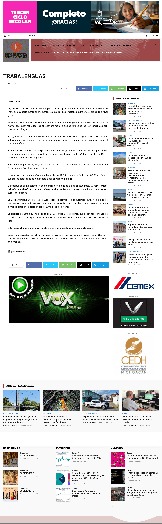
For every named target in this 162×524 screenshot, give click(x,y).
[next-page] (9, 498)
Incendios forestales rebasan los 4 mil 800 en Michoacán (140, 152)
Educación (131, 164)
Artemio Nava (19, 252)
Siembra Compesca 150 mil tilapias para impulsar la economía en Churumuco (139, 187)
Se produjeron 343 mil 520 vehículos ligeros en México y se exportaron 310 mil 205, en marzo (87, 465)
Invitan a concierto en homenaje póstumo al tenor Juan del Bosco (142, 464)
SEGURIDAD (131, 103)
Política (130, 197)
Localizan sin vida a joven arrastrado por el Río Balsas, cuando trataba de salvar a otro (140, 248)
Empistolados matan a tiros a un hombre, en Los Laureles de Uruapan (140, 123)
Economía (75, 443)
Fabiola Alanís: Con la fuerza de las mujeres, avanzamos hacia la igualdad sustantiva (140, 202)
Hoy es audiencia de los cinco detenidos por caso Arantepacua (140, 217)
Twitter (141, 519)
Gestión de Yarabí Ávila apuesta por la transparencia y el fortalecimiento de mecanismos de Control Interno (140, 171)
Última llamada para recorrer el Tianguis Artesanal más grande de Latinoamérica (142, 482)
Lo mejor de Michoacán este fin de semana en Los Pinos (140, 231)
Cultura (129, 443)
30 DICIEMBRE (26, 463)
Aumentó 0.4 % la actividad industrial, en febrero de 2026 (85, 447)
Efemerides (24, 443)
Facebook (125, 519)
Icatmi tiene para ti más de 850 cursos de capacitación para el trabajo (139, 138)
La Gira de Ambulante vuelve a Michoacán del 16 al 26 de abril (141, 447)
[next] (157, 52)
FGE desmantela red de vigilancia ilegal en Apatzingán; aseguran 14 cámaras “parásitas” (87, 52)
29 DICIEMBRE (26, 481)
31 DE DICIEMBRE (27, 446)
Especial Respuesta (10, 415)
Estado (129, 133)
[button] (155, 45)
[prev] (152, 52)
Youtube (155, 519)
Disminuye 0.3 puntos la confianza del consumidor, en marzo (87, 482)
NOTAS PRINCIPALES (134, 118)
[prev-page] (5, 498)
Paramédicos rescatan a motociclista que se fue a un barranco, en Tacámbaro (140, 108)
